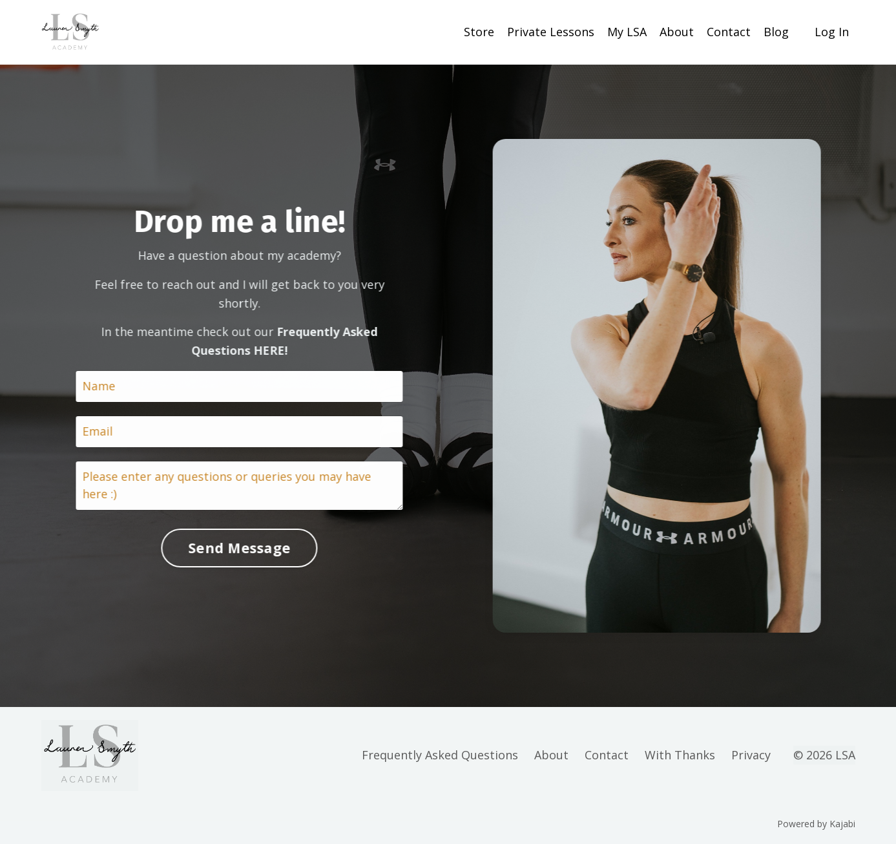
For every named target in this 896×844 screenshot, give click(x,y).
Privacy (751, 755)
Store (479, 31)
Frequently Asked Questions (440, 755)
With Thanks (680, 755)
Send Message (238, 547)
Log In (832, 31)
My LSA (627, 31)
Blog (776, 31)
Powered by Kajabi (816, 824)
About (677, 31)
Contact (729, 31)
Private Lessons (550, 31)
